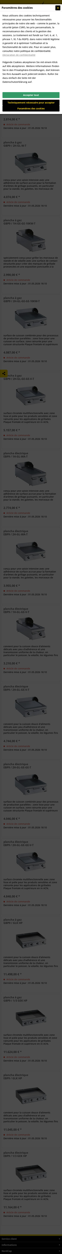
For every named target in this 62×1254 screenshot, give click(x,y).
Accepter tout (31, 95)
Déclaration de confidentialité (18, 54)
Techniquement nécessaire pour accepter (31, 102)
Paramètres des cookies (31, 108)
